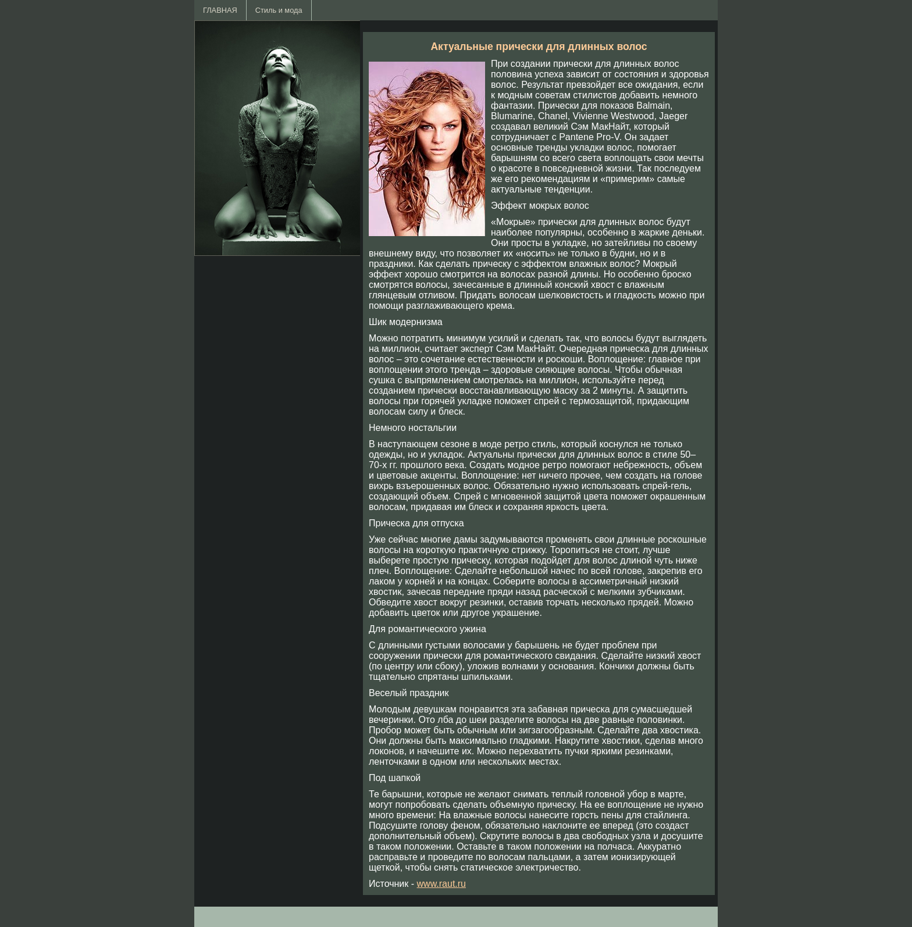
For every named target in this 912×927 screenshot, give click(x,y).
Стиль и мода (278, 10)
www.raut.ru (441, 884)
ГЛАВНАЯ (220, 10)
